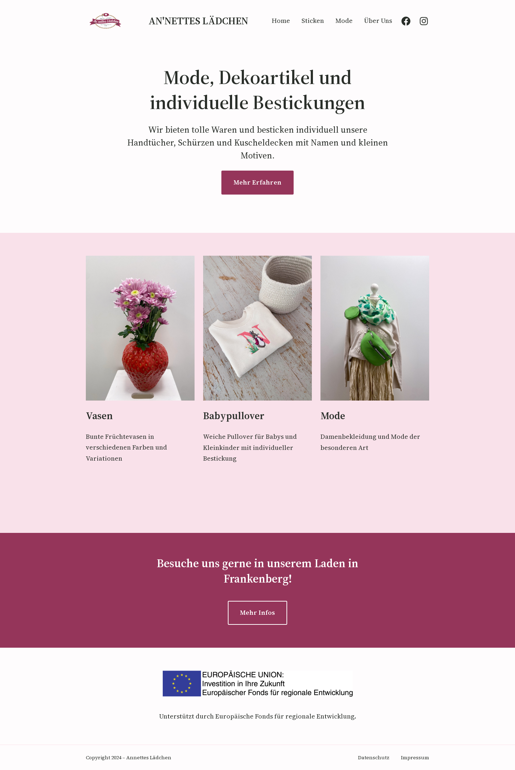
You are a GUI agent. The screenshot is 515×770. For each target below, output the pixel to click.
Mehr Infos (257, 612)
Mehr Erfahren (257, 182)
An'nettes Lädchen (198, 21)
